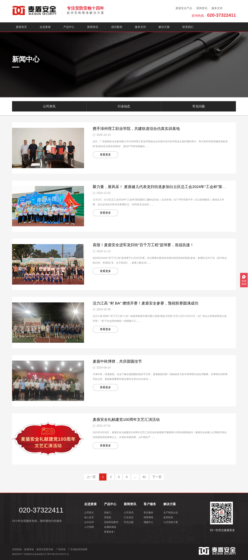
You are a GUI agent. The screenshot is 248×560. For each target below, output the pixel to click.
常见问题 (198, 106)
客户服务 (150, 504)
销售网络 (148, 517)
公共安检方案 (170, 522)
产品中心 (68, 26)
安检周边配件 (111, 522)
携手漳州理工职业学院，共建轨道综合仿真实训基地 (136, 128)
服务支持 (217, 8)
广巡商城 (60, 549)
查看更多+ (109, 531)
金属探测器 (110, 527)
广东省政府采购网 (77, 549)
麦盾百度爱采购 (44, 549)
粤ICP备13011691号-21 (58, 554)
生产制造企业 (170, 512)
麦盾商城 (29, 549)
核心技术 (89, 517)
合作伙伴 (89, 522)
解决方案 (164, 26)
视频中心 (148, 522)
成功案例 (116, 26)
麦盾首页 (21, 26)
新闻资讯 (201, 8)
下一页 (157, 477)
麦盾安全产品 (183, 8)
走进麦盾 (45, 26)
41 (144, 477)
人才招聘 (89, 527)
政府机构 (168, 517)
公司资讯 (49, 106)
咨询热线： (214, 15)
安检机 (107, 517)
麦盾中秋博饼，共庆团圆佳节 (117, 361)
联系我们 (187, 26)
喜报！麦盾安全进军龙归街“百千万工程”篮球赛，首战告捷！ (143, 245)
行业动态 (124, 106)
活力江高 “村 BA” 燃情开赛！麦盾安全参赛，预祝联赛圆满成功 (145, 303)
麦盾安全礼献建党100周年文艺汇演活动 (126, 419)
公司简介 (89, 512)
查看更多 (105, 154)
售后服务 (148, 512)
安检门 (107, 512)
